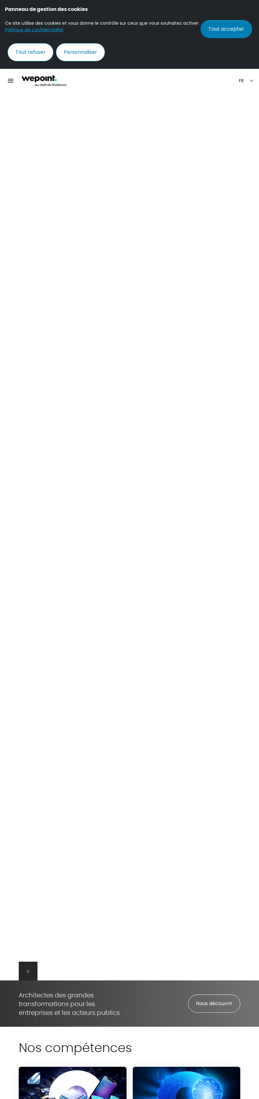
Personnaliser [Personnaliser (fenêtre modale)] (80, 52)
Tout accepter (226, 29)
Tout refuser (30, 52)
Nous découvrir (214, 1003)
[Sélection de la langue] (246, 81)
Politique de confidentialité (34, 30)
